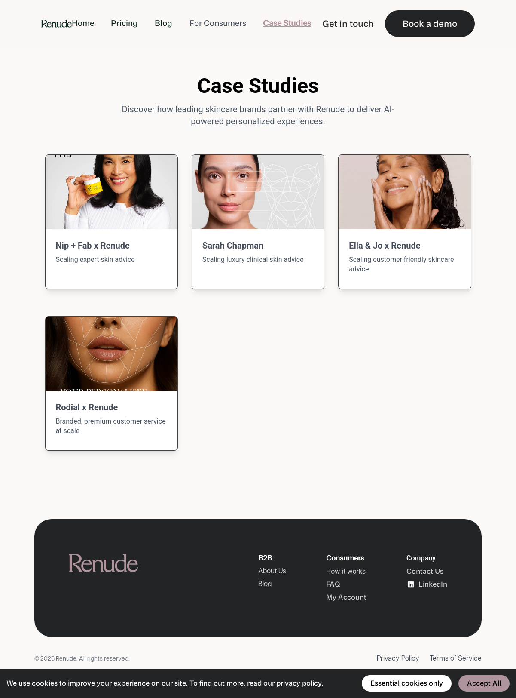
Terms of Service (456, 658)
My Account (346, 597)
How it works (346, 571)
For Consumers (217, 23)
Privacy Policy (398, 658)
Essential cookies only (406, 683)
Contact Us (424, 571)
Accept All (484, 683)
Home (83, 23)
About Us (272, 571)
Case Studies (287, 23)
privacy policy (299, 683)
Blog (163, 23)
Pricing (124, 23)
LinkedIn (426, 584)
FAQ (333, 584)
